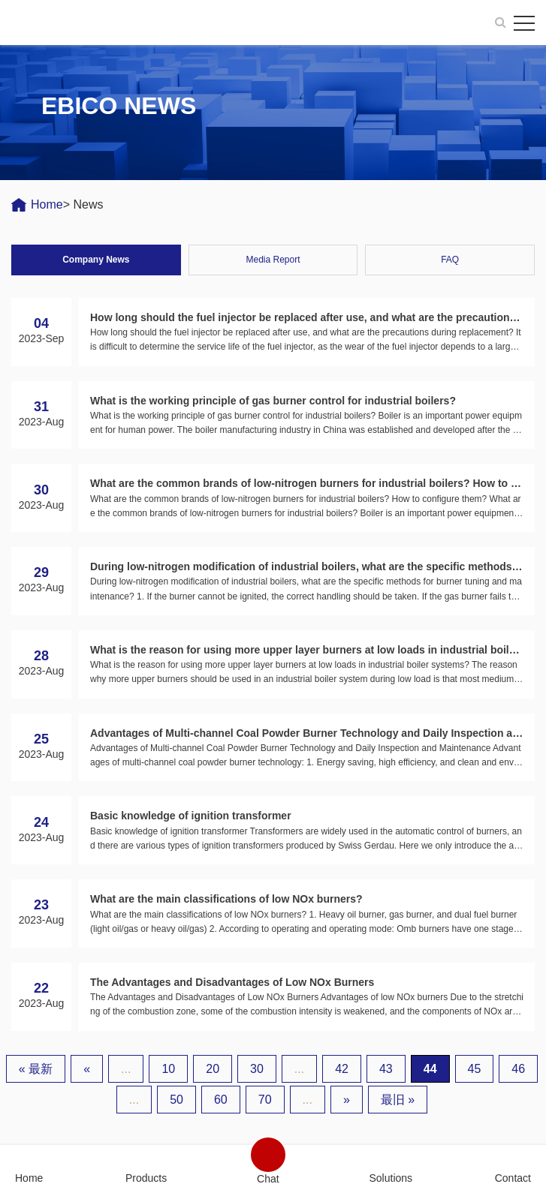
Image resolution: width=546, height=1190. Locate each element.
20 (212, 1068)
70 (265, 1099)
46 (518, 1068)
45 (474, 1068)
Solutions (390, 1177)
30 (257, 1068)
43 (386, 1068)
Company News (95, 259)
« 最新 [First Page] (36, 1068)
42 (341, 1068)
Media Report (273, 259)
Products (146, 1177)
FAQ (450, 259)
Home (47, 204)
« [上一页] (86, 1068)
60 (221, 1099)
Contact (513, 1177)
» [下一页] (346, 1099)
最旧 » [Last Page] (398, 1099)
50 (176, 1099)
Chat (268, 1178)
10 (168, 1068)
